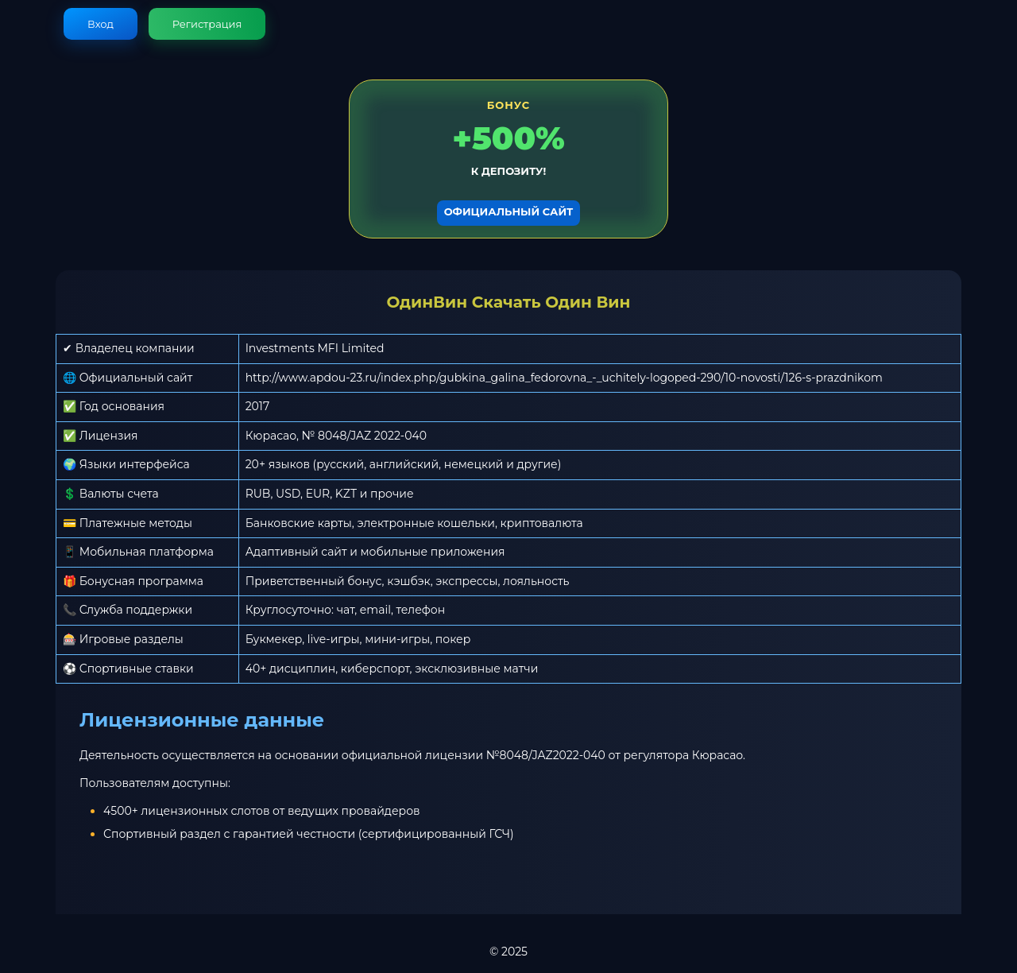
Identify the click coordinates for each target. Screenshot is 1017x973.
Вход (100, 23)
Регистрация (207, 23)
